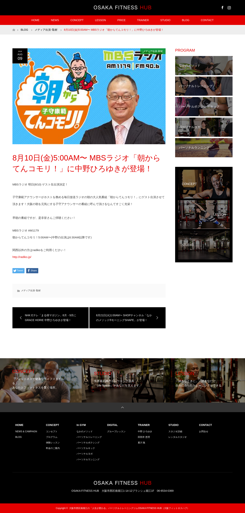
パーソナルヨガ (85, 453)
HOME (35, 20)
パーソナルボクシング (88, 442)
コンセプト (51, 431)
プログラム (51, 437)
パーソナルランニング (88, 459)
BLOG (185, 20)
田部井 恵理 (144, 437)
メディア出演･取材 (153, 51)
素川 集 (141, 442)
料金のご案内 (53, 448)
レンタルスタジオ (177, 437)
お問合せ (203, 431)
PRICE (121, 20)
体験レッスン (53, 442)
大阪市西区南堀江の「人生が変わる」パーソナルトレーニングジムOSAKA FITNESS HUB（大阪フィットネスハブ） (129, 508)
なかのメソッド (85, 431)
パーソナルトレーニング (89, 437)
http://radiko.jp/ (21, 257)
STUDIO (165, 20)
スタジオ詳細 (175, 431)
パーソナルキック (86, 448)
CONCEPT (76, 20)
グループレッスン (116, 431)
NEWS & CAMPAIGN (26, 431)
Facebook (222, 7)
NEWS (55, 20)
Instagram (229, 7)
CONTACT (207, 20)
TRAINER (143, 20)
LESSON (100, 20)
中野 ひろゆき (145, 431)
